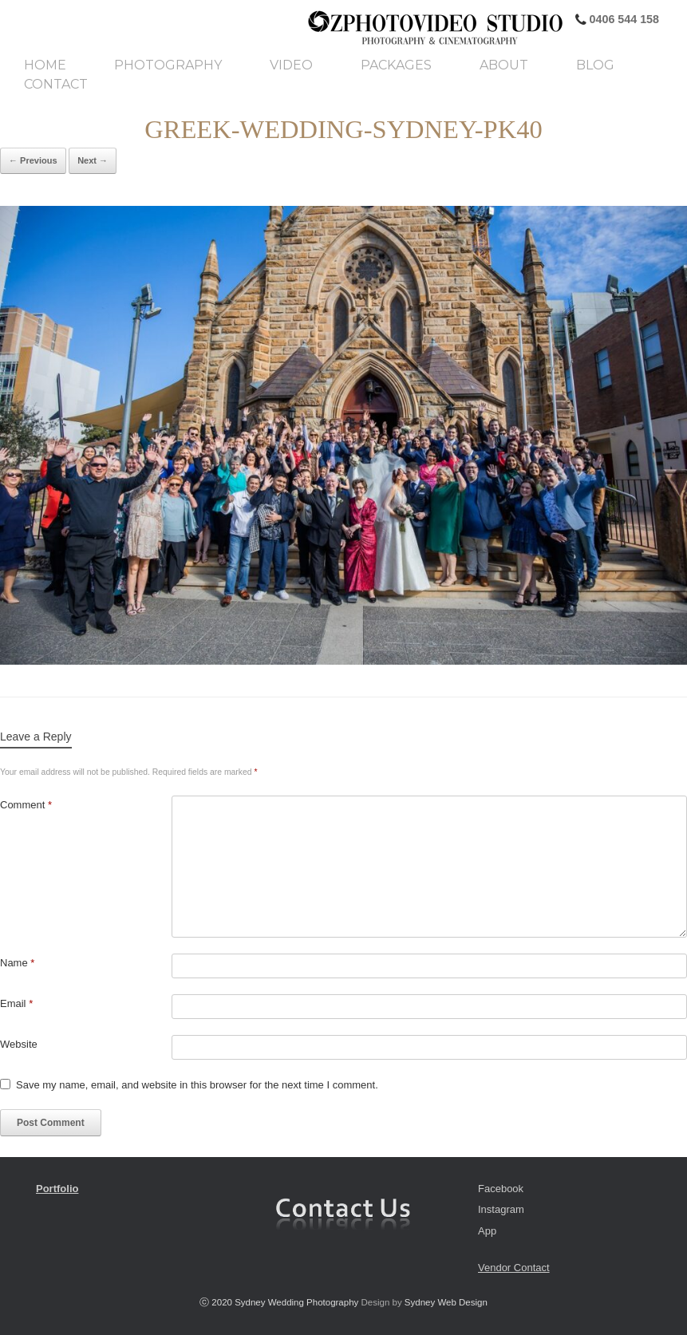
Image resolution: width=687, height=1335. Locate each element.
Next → (92, 160)
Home (45, 65)
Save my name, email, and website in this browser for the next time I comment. (197, 1085)
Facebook (500, 1189)
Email (16, 1003)
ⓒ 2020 (217, 1302)
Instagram (501, 1209)
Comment (26, 805)
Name (17, 963)
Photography (168, 65)
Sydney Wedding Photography (296, 1302)
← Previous (33, 160)
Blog (595, 65)
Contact (56, 84)
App (487, 1231)
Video (291, 65)
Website (19, 1044)
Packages (396, 65)
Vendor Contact (514, 1268)
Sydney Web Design (446, 1302)
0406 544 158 (622, 19)
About (504, 65)
